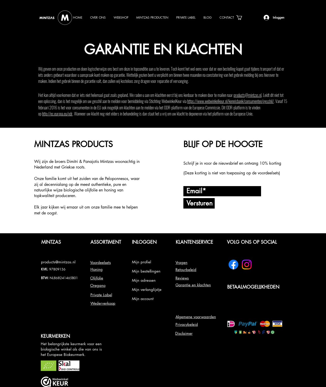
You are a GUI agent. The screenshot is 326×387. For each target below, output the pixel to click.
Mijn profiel (141, 262)
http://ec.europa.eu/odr (57, 114)
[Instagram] (246, 264)
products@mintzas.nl (248, 95)
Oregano (97, 285)
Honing (96, 269)
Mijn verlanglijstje (146, 289)
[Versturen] (199, 203)
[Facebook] (233, 264)
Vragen (181, 262)
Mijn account (143, 298)
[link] (242, 17)
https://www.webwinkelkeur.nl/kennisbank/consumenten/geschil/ (230, 101)
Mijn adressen (144, 280)
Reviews (182, 278)
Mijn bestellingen (146, 271)
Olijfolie (96, 278)
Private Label (101, 294)
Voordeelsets (100, 262)
